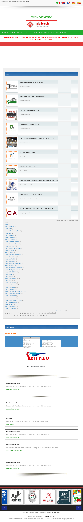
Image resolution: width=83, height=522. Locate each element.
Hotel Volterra (60, 311)
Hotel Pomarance (10, 283)
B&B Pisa (9, 418)
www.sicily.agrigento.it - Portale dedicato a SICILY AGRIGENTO (34, 33)
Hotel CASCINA (10, 246)
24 (14, 315)
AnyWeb (24, 512)
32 (38, 315)
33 (41, 315)
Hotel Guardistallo (10, 257)
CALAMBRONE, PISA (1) (31, 343)
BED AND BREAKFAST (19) (51, 346)
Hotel (7, 224)
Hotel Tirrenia (9, 304)
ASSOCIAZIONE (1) (51, 345)
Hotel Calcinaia (9, 235)
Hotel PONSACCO (11, 285)
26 (20, 315)
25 (17, 315)
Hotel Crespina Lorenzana (13, 254)
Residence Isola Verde (13, 383)
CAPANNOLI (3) (31, 346)
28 (26, 315)
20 (54, 313)
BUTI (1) (31, 342)
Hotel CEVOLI (9, 250)
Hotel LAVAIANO (10, 259)
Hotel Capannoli (10, 237)
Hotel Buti (8, 229)
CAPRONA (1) (31, 347)
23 (11, 315)
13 (33, 313)
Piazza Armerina (40, 512)
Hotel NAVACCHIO (11, 272)
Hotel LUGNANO (10, 261)
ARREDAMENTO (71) (51, 343)
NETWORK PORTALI (49, 516)
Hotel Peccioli (9, 276)
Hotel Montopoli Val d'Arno (13, 270)
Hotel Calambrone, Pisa (12, 231)
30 (32, 315)
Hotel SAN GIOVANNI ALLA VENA (15, 291)
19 (51, 313)
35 (46, 315)
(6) (31, 339)
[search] (41, 367)
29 (29, 315)
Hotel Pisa (8, 280)
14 (36, 313)
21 (6, 315)
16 (42, 313)
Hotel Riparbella (10, 289)
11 (28, 313)
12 (31, 313)
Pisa (29, 512)
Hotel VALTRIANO (10, 306)
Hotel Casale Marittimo (12, 242)
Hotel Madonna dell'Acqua (13, 263)
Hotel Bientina (9, 226)
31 (35, 315)
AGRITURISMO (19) (51, 342)
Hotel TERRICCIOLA (11, 302)
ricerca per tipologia (51, 341)
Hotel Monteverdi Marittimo (13, 267)
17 (45, 313)
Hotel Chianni (9, 252)
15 (39, 313)
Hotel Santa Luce (10, 298)
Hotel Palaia (8, 274)
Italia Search (57, 512)
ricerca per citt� (31, 338)
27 (23, 315)
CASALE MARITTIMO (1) (31, 349)
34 (44, 315)
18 (48, 313)
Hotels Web (49, 512)
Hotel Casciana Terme (12, 244)
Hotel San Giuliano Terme (13, 293)
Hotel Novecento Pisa (13, 444)
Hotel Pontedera (10, 287)
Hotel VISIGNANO (10, 309)
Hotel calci (8, 233)
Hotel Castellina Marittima (13, 248)
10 (25, 313)
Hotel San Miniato (10, 296)
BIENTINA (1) (31, 341)
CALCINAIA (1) (31, 345)
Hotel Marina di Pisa (11, 265)
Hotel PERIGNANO (11, 278)
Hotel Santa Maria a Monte (13, 300)
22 (9, 315)
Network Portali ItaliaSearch (19, 1)
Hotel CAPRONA (10, 239)
